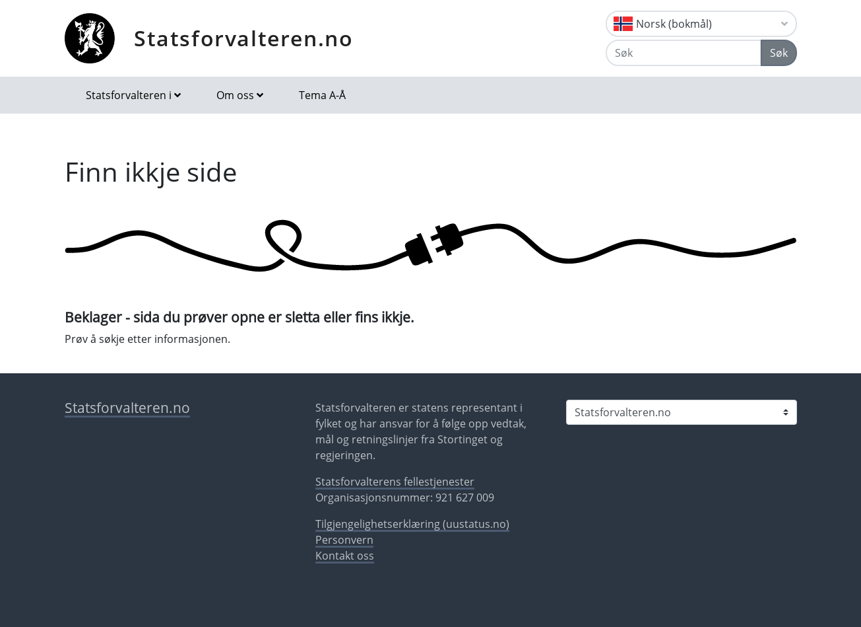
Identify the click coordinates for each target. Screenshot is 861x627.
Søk (779, 53)
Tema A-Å (322, 95)
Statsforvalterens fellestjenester (394, 481)
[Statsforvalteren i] (681, 412)
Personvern (344, 540)
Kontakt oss (344, 555)
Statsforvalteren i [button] (129, 95)
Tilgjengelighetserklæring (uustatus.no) (412, 524)
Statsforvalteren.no (243, 38)
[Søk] (683, 53)
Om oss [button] (235, 95)
